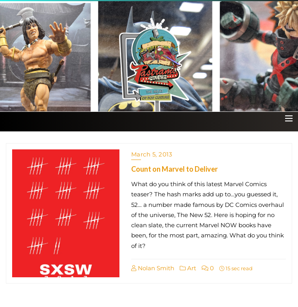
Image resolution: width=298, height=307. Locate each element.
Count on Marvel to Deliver (174, 169)
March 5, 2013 (151, 154)
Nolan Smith (152, 268)
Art (188, 268)
